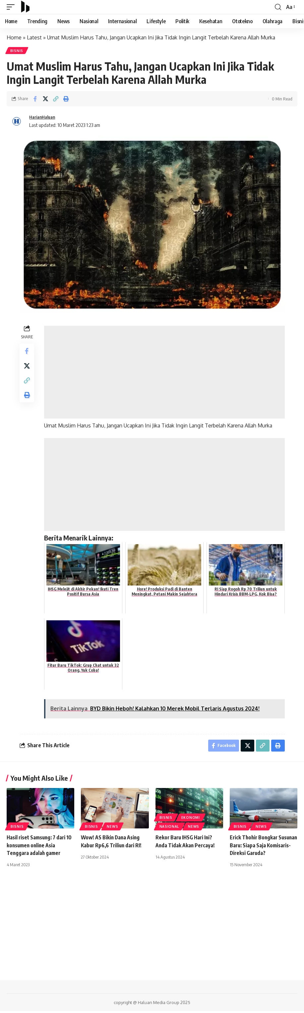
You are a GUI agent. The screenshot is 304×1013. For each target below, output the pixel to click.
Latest (34, 37)
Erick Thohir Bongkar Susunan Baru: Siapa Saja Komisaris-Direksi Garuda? (261, 847)
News (112, 829)
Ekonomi (190, 820)
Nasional (169, 829)
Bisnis (17, 51)
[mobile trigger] (12, 7)
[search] (277, 7)
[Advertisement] (165, 372)
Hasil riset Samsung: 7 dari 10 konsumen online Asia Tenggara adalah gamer (38, 847)
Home (14, 37)
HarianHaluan (44, 118)
